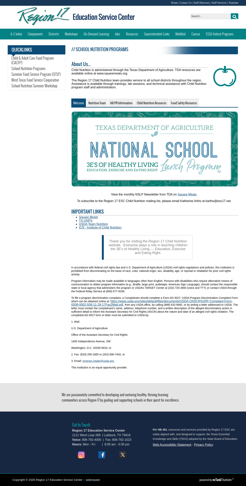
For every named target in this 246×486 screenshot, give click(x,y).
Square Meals (187, 194)
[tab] (78, 103)
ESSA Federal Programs (221, 33)
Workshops (73, 33)
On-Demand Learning (96, 34)
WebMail (182, 33)
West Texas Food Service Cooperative (35, 80)
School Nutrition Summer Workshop (36, 86)
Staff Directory (202, 2)
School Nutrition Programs (28, 68)
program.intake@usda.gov (98, 360)
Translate (233, 2)
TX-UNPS (85, 220)
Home (174, 2)
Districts (54, 34)
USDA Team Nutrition (93, 224)
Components (35, 34)
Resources (132, 34)
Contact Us (186, 2)
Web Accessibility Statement (172, 444)
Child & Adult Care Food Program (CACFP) (32, 60)
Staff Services (219, 2)
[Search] (211, 16)
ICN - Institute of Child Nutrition (100, 227)
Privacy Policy (203, 444)
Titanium (222, 479)
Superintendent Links (157, 34)
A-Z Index (16, 34)
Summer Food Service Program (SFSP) (36, 74)
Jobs (117, 34)
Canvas (197, 33)
